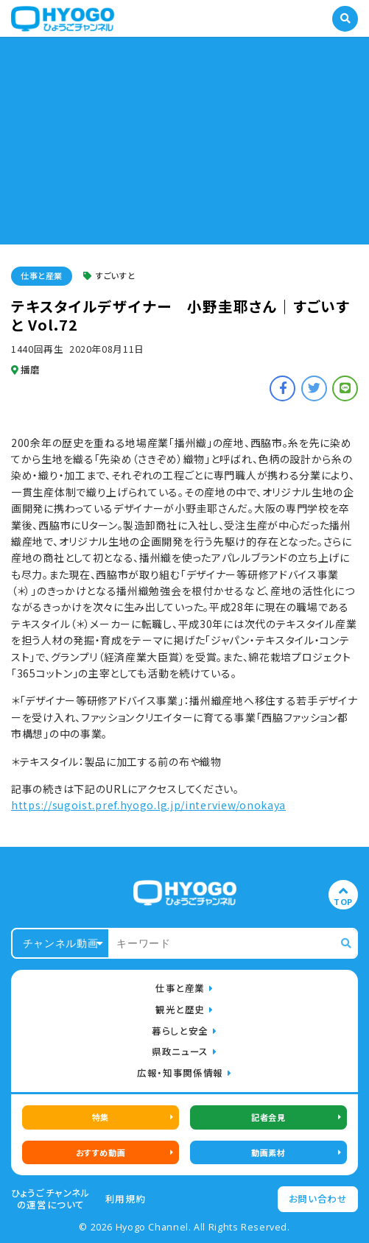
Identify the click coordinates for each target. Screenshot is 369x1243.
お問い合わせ (318, 1198)
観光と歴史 (180, 1009)
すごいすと (109, 276)
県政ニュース (180, 1051)
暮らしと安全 (180, 1031)
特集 (100, 1117)
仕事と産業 (42, 275)
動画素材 (268, 1152)
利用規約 (125, 1199)
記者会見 (268, 1117)
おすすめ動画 (100, 1152)
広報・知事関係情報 (180, 1073)
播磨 (26, 369)
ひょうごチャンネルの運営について (51, 1199)
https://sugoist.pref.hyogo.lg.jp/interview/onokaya (148, 804)
